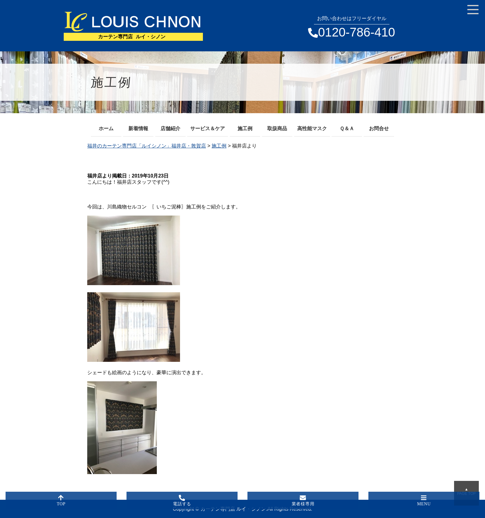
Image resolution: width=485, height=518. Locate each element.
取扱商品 (277, 128)
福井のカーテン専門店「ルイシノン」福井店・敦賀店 (146, 145)
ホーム (106, 128)
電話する (182, 500)
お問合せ (379, 128)
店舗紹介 (170, 128)
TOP (61, 500)
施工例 (245, 128)
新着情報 (138, 128)
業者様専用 (303, 500)
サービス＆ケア (207, 128)
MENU (424, 500)
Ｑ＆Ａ (347, 128)
